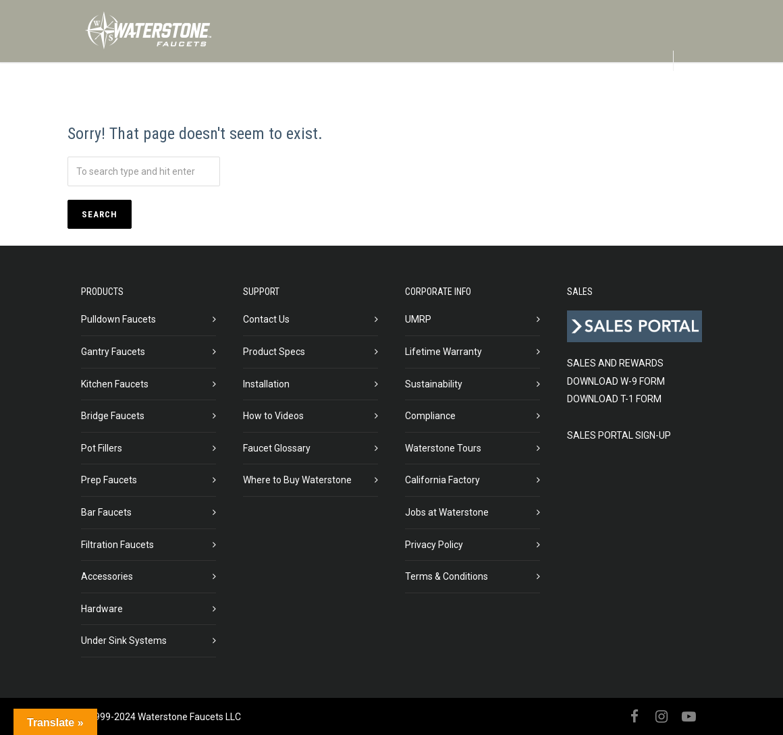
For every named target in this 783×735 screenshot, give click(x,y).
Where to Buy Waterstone (297, 479)
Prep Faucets (109, 479)
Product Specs (274, 351)
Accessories (107, 576)
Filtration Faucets (117, 544)
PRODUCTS (126, 94)
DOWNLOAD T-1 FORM (614, 398)
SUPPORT (527, 94)
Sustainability (433, 384)
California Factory (442, 479)
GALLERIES (456, 94)
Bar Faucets (106, 512)
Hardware (102, 608)
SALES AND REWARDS (615, 363)
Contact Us (266, 319)
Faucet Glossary (276, 448)
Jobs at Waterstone (447, 512)
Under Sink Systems (124, 640)
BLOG (326, 94)
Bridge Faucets (112, 415)
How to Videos (273, 415)
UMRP (418, 319)
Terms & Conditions (446, 576)
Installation (266, 384)
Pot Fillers (101, 448)
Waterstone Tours (443, 448)
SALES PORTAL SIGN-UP (619, 435)
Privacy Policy (434, 544)
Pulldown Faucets (118, 319)
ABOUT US (266, 94)
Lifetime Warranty (443, 351)
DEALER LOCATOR (615, 94)
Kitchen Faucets (114, 384)
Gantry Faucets (113, 351)
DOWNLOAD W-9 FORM (616, 381)
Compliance (430, 415)
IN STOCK (384, 94)
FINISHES (197, 94)
